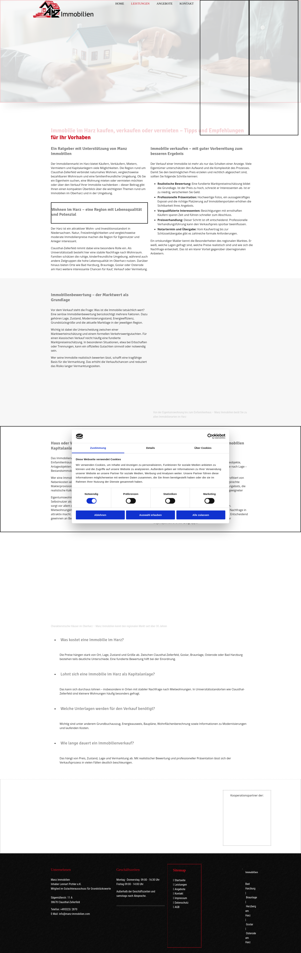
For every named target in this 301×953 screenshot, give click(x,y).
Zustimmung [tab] (98, 447)
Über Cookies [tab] (203, 447)
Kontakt (187, 3)
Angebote (165, 3)
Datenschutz (181, 902)
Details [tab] (150, 447)
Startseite (180, 880)
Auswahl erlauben (150, 514)
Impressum (181, 898)
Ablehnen (100, 514)
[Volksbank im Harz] (240, 810)
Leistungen (140, 3)
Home (119, 3)
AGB (177, 907)
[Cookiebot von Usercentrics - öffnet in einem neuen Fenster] (210, 436)
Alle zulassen (200, 514)
